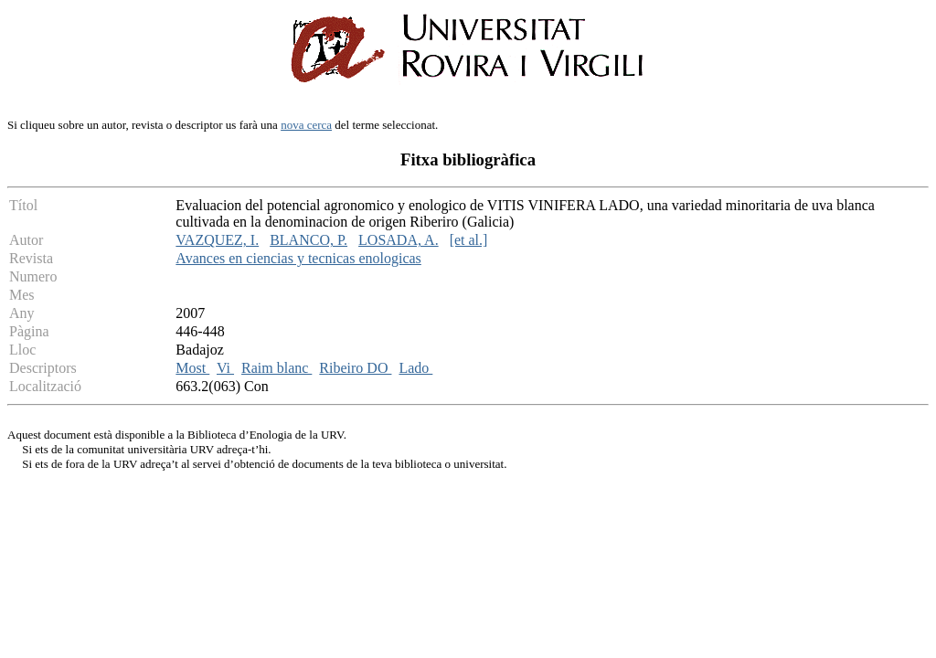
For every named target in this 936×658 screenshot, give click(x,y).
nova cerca (306, 125)
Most (192, 368)
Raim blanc (276, 368)
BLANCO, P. (308, 240)
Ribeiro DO (355, 368)
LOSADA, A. (398, 240)
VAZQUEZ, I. (217, 240)
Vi (225, 368)
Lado (415, 368)
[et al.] (469, 240)
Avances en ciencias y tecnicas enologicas (298, 258)
